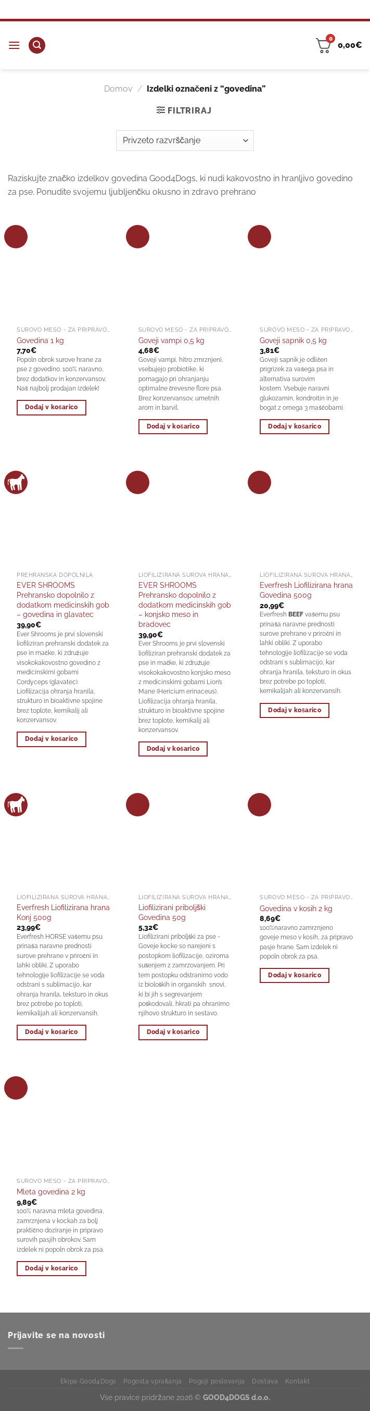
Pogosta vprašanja (152, 1381)
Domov (118, 89)
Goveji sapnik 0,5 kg (293, 340)
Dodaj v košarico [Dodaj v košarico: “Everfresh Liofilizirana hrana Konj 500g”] (51, 1032)
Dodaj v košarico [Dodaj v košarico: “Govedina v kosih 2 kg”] (294, 975)
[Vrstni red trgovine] (185, 140)
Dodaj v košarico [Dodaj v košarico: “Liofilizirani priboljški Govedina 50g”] (173, 1032)
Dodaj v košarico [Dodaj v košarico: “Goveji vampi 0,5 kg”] (173, 426)
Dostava (265, 1381)
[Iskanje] (37, 45)
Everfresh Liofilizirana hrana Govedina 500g (306, 590)
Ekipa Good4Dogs (88, 1381)
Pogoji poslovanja (217, 1381)
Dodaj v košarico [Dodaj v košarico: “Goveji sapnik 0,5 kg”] (294, 426)
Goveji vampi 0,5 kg (171, 340)
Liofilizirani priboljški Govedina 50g (172, 912)
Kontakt (297, 1381)
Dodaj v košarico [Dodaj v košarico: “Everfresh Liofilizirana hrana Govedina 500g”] (294, 710)
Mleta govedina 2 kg (51, 1191)
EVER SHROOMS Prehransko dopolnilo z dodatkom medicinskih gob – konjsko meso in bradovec (184, 604)
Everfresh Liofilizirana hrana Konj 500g (63, 912)
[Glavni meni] (14, 45)
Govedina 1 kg (40, 340)
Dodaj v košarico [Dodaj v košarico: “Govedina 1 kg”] (51, 407)
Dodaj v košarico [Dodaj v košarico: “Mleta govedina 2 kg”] (51, 1268)
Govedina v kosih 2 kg (296, 908)
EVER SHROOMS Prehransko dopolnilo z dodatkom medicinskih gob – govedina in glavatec (63, 600)
